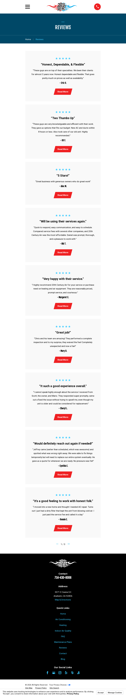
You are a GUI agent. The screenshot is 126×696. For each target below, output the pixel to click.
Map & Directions (63, 602)
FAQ (63, 639)
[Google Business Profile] (53, 675)
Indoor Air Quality (63, 633)
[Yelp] (66, 675)
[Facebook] (47, 675)
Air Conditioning (63, 622)
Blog (63, 661)
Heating (63, 627)
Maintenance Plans (63, 644)
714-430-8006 (63, 580)
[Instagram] (59, 675)
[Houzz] (72, 675)
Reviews (63, 650)
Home (63, 616)
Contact (63, 656)
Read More (63, 92)
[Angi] (78, 675)
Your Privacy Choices (59, 687)
